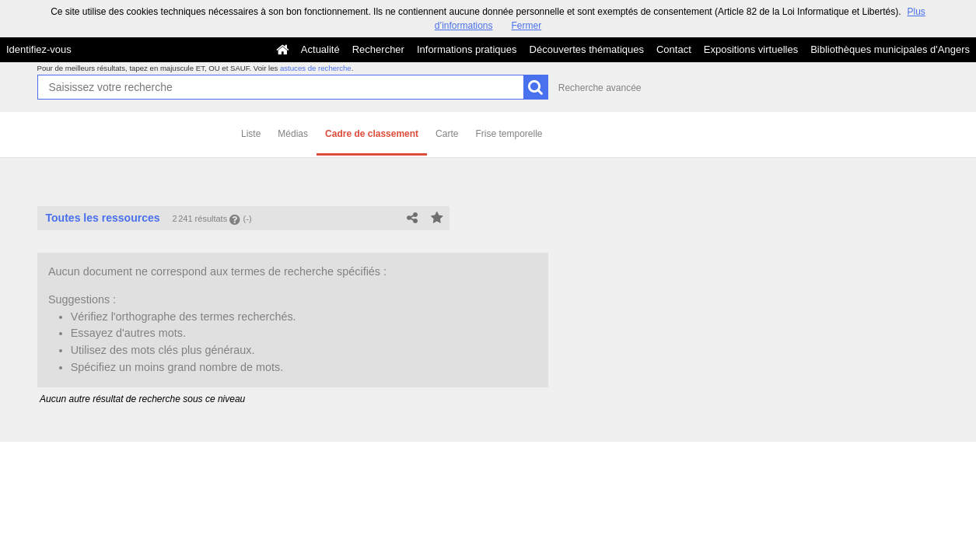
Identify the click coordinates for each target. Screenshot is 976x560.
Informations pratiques (467, 49)
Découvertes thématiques (587, 49)
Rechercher (378, 49)
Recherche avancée (600, 87)
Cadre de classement (371, 133)
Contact (673, 49)
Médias (293, 133)
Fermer (527, 25)
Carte (447, 133)
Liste (251, 133)
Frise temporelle (508, 133)
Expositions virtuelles (751, 49)
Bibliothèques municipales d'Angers (890, 49)
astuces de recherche (316, 68)
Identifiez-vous (39, 49)
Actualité (320, 49)
